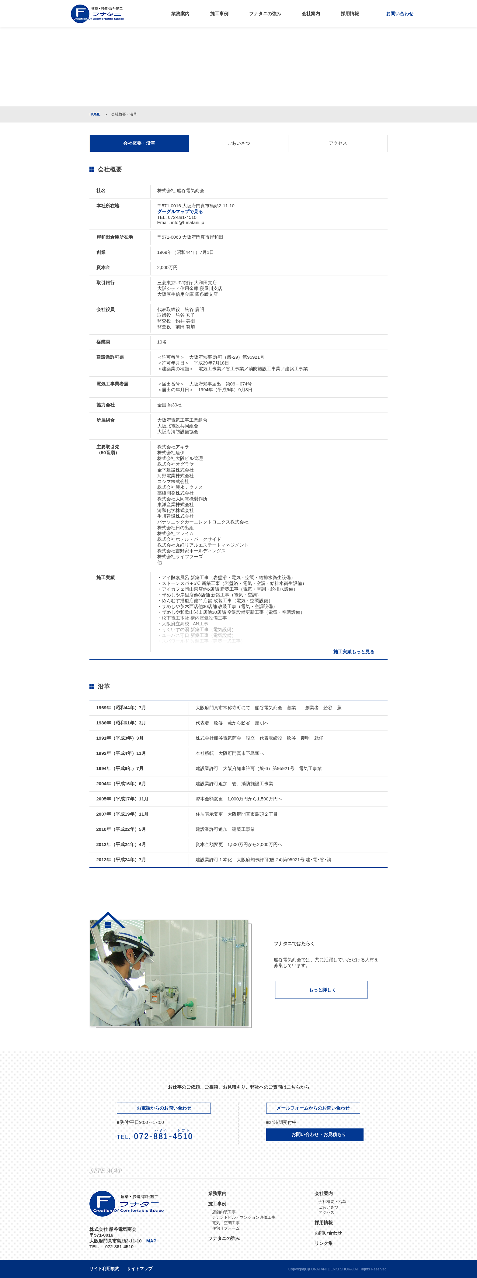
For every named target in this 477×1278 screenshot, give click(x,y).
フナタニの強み (265, 13)
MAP (154, 1240)
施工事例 (219, 13)
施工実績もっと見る (357, 651)
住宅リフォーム (226, 1228)
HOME (94, 114)
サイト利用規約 (104, 1268)
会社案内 (311, 13)
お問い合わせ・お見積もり (314, 1134)
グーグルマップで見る (182, 211)
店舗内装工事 (224, 1212)
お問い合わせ (396, 13)
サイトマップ (139, 1268)
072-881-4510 (182, 217)
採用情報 (350, 13)
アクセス (338, 143)
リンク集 (324, 1243)
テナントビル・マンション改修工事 (243, 1217)
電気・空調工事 (226, 1223)
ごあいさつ (238, 143)
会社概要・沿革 (332, 1201)
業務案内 (180, 13)
